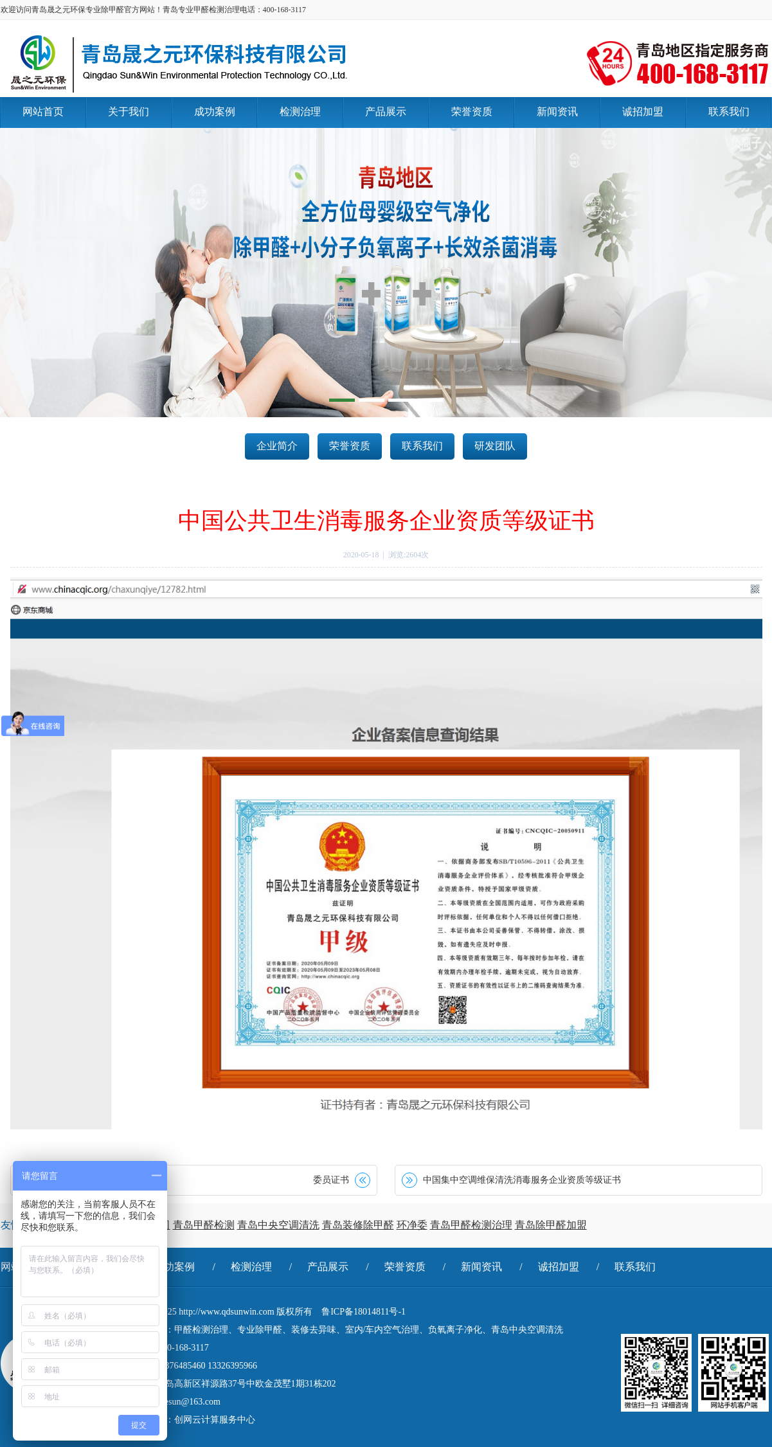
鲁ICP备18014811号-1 (363, 1312)
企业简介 (277, 445)
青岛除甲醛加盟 (551, 1224)
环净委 (412, 1224)
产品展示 (327, 1266)
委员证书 (331, 1180)
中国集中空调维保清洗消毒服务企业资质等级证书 (522, 1180)
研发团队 (495, 445)
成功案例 (174, 1266)
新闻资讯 (481, 1266)
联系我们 (422, 445)
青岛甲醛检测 (204, 1224)
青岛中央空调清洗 (278, 1224)
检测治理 (251, 1266)
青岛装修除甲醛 (358, 1224)
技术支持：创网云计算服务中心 (192, 1420)
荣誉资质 (349, 445)
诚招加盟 (558, 1266)
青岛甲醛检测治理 (471, 1224)
